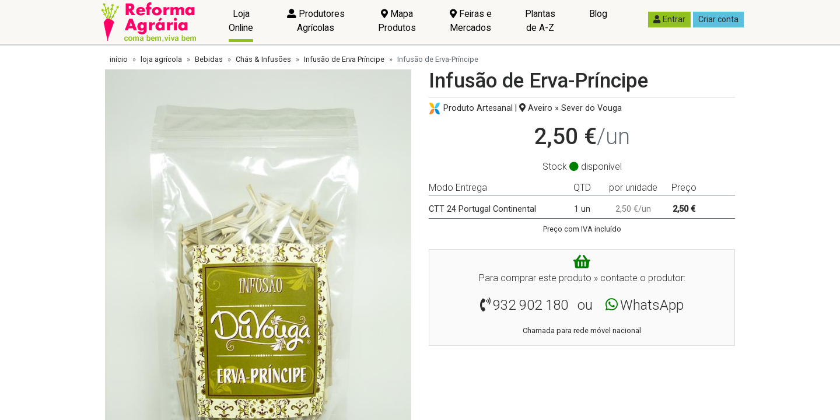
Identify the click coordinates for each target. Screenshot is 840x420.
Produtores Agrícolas (316, 20)
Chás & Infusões (263, 59)
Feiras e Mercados (471, 20)
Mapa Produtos (397, 20)
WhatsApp (652, 305)
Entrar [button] (669, 19)
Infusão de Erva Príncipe (344, 59)
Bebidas (209, 59)
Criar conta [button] (718, 19)
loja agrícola (161, 59)
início (119, 59)
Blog (598, 13)
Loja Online (241, 20)
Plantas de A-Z (540, 20)
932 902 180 (530, 305)
